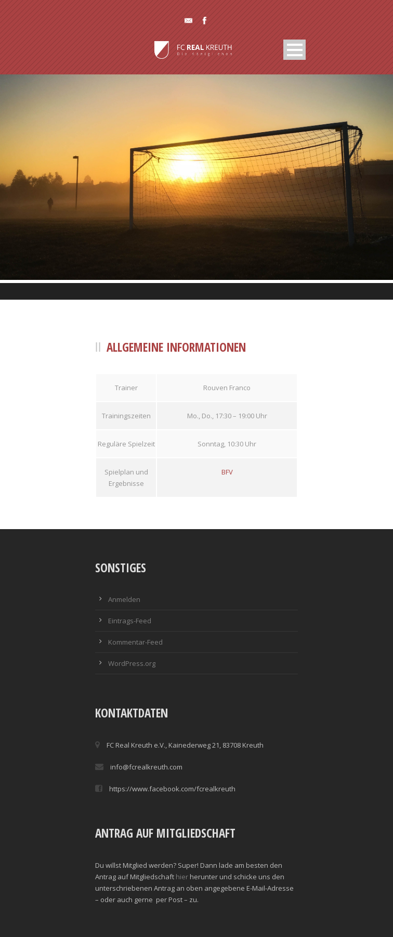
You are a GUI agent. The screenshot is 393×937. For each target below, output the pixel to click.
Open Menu (294, 50)
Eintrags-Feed (129, 620)
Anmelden (124, 599)
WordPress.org (131, 663)
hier (182, 876)
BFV (227, 472)
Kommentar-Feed (135, 642)
